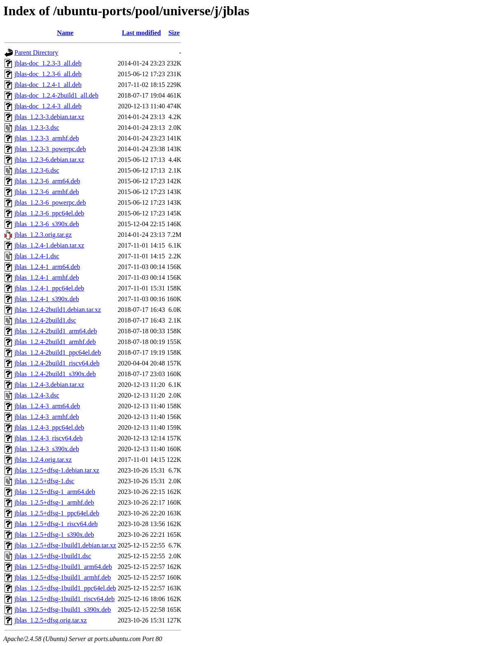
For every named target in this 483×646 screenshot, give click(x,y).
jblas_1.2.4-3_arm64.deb (47, 406)
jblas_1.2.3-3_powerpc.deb (50, 148)
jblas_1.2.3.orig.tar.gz (43, 234)
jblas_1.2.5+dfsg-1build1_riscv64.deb (64, 598)
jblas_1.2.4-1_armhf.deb (46, 277)
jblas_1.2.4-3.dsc (36, 395)
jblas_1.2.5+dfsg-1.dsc (44, 481)
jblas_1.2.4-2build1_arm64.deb (55, 331)
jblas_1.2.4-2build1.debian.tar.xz (57, 309)
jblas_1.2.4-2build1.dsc (45, 320)
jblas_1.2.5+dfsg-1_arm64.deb (54, 491)
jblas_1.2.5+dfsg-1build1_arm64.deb (63, 566)
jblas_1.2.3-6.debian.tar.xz (49, 159)
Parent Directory (36, 52)
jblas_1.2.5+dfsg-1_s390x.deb (54, 534)
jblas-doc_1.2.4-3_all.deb (48, 106)
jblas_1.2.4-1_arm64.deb (47, 266)
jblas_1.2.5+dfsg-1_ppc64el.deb (56, 513)
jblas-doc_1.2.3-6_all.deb (48, 73)
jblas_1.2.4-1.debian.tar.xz (49, 245)
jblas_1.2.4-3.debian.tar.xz (49, 384)
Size (174, 32)
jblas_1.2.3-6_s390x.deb (46, 223)
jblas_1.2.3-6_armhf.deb (46, 191)
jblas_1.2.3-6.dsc (36, 170)
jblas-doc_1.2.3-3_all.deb (48, 63)
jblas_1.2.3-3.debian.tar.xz (49, 116)
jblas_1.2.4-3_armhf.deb (46, 416)
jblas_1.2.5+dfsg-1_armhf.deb (54, 502)
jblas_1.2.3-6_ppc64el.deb (49, 213)
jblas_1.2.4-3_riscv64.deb (48, 438)
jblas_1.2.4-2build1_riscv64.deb (57, 363)
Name (65, 32)
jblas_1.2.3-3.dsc (36, 127)
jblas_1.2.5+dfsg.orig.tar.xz (50, 620)
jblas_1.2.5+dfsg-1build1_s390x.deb (62, 609)
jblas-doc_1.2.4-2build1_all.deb (56, 95)
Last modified (141, 32)
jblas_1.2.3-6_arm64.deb (47, 181)
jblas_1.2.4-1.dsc (36, 256)
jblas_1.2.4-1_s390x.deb (46, 298)
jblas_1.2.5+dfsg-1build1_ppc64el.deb (65, 588)
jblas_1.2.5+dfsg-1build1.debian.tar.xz (65, 545)
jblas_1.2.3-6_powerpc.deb (50, 202)
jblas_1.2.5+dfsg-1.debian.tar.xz (56, 470)
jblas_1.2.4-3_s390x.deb (46, 448)
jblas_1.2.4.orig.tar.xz (43, 459)
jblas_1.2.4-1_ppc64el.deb (49, 288)
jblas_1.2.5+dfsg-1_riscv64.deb (56, 523)
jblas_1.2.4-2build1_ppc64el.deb (57, 352)
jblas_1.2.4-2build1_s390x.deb (55, 373)
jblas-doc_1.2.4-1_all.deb (48, 84)
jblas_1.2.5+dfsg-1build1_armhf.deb (62, 577)
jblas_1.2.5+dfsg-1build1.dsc (52, 555)
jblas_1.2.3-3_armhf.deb (46, 138)
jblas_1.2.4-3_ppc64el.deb (49, 427)
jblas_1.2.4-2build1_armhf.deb (55, 341)
